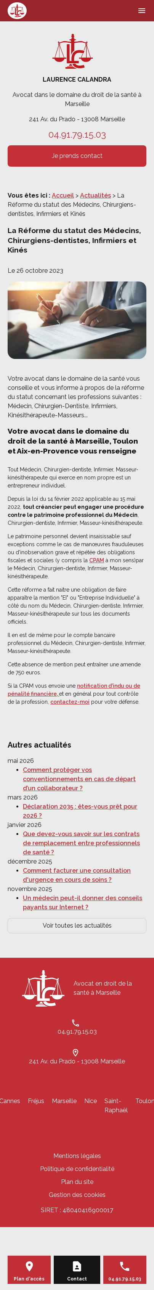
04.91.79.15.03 (77, 134)
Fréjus (36, 1101)
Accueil (63, 195)
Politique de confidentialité (77, 1169)
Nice (90, 1101)
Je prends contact (77, 155)
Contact (77, 1279)
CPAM (96, 560)
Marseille (64, 1101)
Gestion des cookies (77, 1194)
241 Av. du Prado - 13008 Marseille (77, 119)
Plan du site (77, 1181)
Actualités (95, 195)
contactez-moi (70, 702)
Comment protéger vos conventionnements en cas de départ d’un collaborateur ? (79, 779)
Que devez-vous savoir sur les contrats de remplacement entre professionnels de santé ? (81, 843)
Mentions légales (77, 1156)
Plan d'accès (29, 1279)
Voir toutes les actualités (77, 925)
